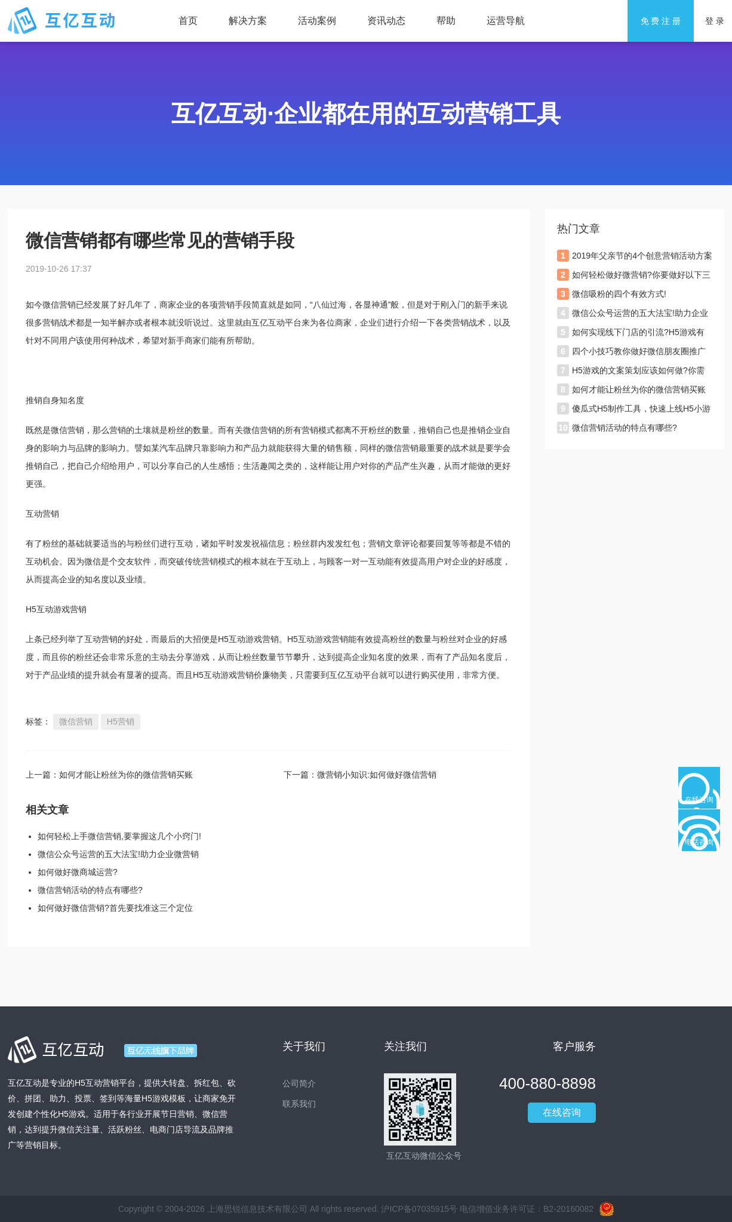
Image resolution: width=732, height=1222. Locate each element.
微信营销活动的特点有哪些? (90, 890)
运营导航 (506, 21)
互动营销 (101, 639)
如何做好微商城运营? (78, 872)
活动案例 (317, 21)
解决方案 (248, 21)
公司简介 (299, 1083)
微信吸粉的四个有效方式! (619, 294)
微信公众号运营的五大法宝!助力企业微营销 (118, 854)
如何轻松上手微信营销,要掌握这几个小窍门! (119, 836)
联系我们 (299, 1104)
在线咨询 (562, 1112)
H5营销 (120, 721)
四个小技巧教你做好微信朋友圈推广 (639, 351)
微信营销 (76, 721)
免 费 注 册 (661, 21)
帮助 (446, 21)
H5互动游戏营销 (317, 639)
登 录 (714, 21)
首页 (188, 21)
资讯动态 (386, 21)
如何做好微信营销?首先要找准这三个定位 (115, 908)
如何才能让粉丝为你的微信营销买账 (126, 774)
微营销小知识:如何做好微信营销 (376, 774)
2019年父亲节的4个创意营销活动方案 (642, 255)
